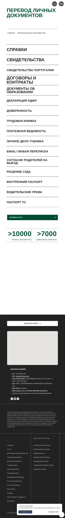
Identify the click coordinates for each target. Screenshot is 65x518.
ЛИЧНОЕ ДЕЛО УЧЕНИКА (25, 141)
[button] (54, 4)
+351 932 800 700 (20, 373)
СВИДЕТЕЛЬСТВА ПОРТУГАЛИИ (30, 70)
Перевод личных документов (31, 33)
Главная (11, 33)
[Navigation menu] (61, 4)
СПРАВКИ (17, 49)
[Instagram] (15, 398)
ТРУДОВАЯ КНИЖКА (21, 121)
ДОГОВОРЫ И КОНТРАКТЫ (21, 80)
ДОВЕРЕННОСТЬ (19, 110)
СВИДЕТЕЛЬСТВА (25, 59)
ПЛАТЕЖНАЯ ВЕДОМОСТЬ (26, 131)
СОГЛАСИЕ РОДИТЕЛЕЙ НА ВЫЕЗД (27, 161)
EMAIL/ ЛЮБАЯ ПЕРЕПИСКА (27, 151)
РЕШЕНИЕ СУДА (19, 171)
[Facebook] (12, 398)
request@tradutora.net (22, 376)
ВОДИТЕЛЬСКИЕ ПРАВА (24, 192)
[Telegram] (18, 398)
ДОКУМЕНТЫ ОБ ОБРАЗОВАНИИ (21, 90)
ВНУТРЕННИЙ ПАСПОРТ (24, 182)
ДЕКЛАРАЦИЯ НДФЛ (22, 100)
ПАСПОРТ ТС (16, 202)
